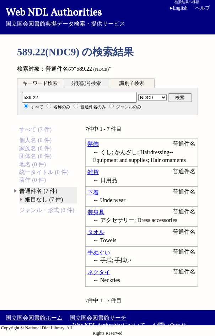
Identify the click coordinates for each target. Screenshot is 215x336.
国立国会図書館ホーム (34, 318)
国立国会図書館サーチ (98, 318)
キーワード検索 (40, 83)
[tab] (40, 83)
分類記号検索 (86, 83)
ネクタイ (98, 272)
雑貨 (93, 172)
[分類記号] (79, 97)
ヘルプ (202, 8)
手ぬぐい (98, 252)
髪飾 (93, 144)
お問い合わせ (169, 325)
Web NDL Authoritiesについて (109, 325)
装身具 (95, 212)
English (179, 8)
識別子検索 (131, 83)
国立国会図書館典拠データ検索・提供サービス (107, 16)
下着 (93, 192)
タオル (95, 232)
